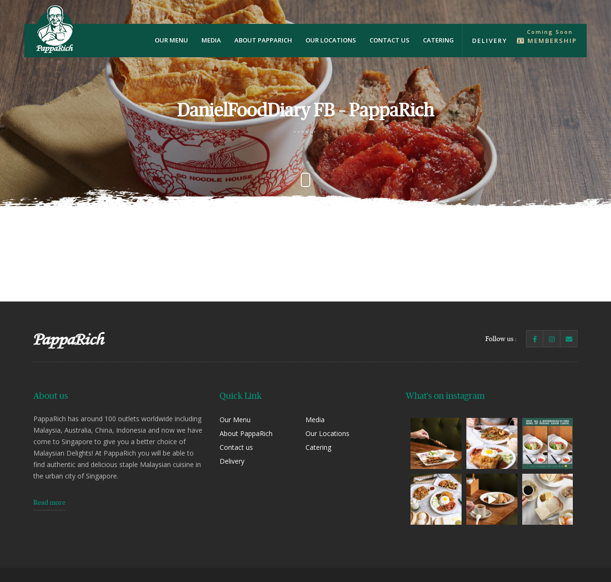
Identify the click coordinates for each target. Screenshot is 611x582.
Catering (438, 40)
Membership (547, 40)
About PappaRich (263, 40)
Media (211, 40)
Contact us (389, 40)
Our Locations (331, 40)
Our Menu (171, 40)
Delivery (489, 40)
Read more (49, 502)
